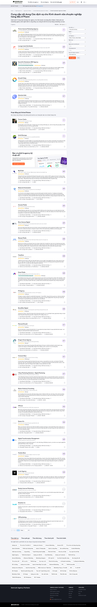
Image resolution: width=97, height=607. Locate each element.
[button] (78, 2)
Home (12, 10)
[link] (45, 2)
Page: (22, 530)
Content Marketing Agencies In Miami (40, 10)
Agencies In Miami (27, 10)
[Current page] (25, 530)
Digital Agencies (18, 10)
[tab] (14, 538)
